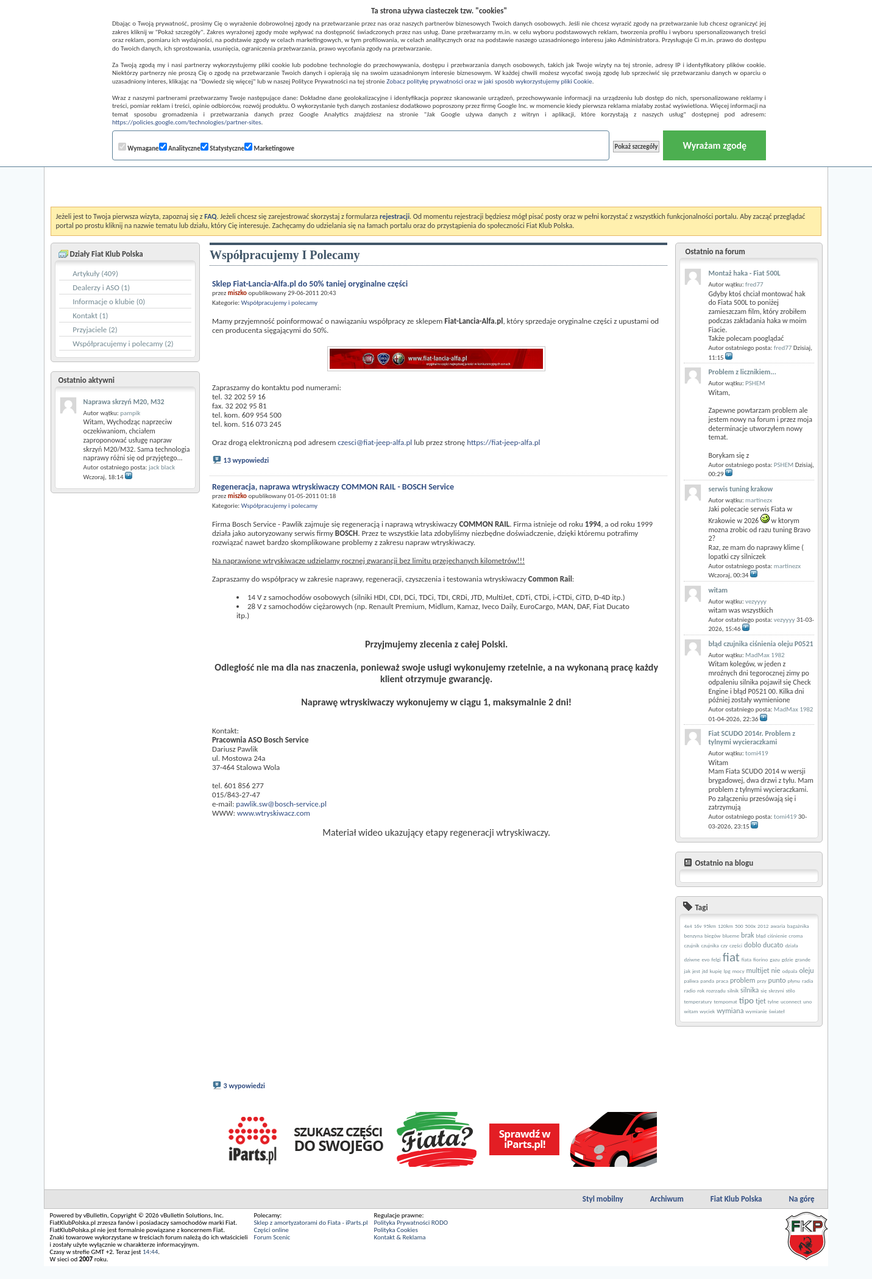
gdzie (787, 959)
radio (689, 990)
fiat (731, 957)
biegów (712, 935)
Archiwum (667, 1211)
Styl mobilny (603, 1211)
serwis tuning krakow (740, 489)
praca (722, 980)
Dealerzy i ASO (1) (101, 287)
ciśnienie (777, 935)
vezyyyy (756, 601)
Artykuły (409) (95, 273)
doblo (752, 945)
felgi (716, 959)
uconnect (791, 1001)
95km (710, 925)
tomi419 (756, 753)
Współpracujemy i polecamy (279, 303)
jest (696, 970)
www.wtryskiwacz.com (273, 813)
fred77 (754, 284)
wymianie (756, 1011)
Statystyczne (222, 147)
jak (687, 970)
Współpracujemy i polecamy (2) (123, 343)
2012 (762, 925)
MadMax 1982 (765, 655)
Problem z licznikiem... (742, 372)
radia (807, 980)
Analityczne (179, 147)
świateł (777, 1011)
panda (707, 980)
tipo (746, 1000)
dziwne (692, 959)
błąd (761, 935)
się (763, 990)
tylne (773, 1001)
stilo (790, 990)
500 (739, 925)
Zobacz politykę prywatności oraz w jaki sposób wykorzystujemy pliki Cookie (489, 81)
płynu (794, 980)
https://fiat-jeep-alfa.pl (503, 442)
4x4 (688, 925)
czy (724, 945)
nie (776, 970)
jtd (705, 970)
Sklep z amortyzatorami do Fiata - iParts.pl (311, 1235)
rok (700, 990)
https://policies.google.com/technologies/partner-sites (186, 122)
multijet (757, 970)
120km (725, 925)
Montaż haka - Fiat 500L (744, 273)
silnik (733, 990)
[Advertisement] (436, 176)
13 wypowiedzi (246, 460)
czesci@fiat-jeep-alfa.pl (375, 442)
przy (761, 980)
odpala (790, 970)
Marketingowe (269, 147)
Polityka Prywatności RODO (410, 1235)
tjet (761, 1001)
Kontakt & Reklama (399, 1250)
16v (697, 925)
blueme (730, 935)
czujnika (710, 945)
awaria (777, 925)
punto (777, 980)
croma (796, 935)
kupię (716, 970)
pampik (130, 413)
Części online (271, 1243)
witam (718, 590)
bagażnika (798, 925)
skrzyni (776, 990)
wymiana (730, 1010)
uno (807, 1001)
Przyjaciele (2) (95, 329)
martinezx (758, 500)
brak (747, 935)
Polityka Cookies (395, 1243)
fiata (746, 959)
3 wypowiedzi (244, 1098)
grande (802, 959)
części (735, 945)
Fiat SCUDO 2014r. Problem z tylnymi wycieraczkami (751, 737)
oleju (806, 970)
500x (750, 925)
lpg (727, 970)
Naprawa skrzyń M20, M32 (124, 401)
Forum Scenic (272, 1250)
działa (791, 945)
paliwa (691, 980)
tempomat (725, 1001)
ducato (773, 945)
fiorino (760, 959)
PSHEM (755, 383)
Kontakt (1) (90, 315)
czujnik (691, 945)
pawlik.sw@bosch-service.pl (281, 803)
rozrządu (716, 990)
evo (705, 959)
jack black (162, 467)
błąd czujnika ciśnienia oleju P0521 (760, 644)
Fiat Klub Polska (736, 1211)
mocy (738, 970)
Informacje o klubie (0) (109, 301)
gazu (775, 959)
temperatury (698, 1001)
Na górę (801, 1211)
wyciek (707, 1011)
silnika (749, 990)
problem (742, 980)
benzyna (693, 935)
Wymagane (138, 147)
